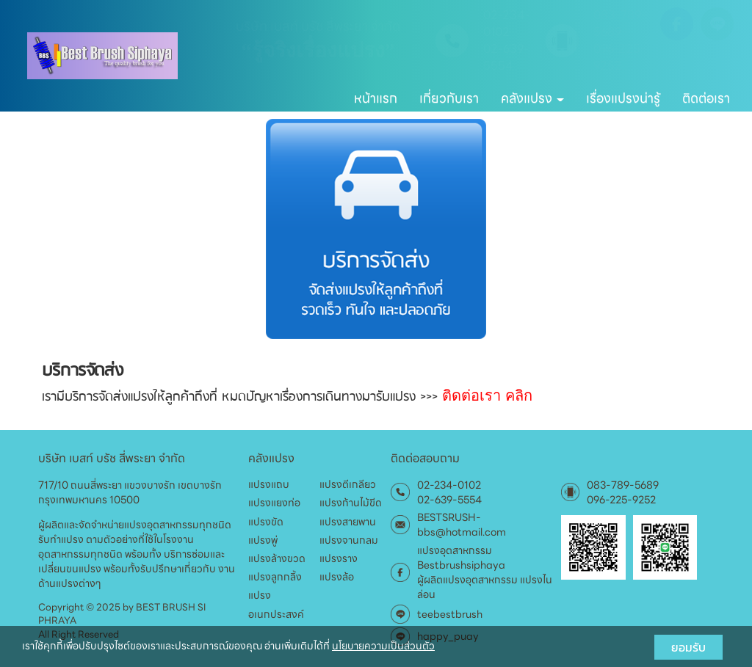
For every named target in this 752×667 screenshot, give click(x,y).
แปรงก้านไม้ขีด (350, 503)
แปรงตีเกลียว (347, 484)
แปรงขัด (265, 522)
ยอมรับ (688, 647)
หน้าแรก (375, 98)
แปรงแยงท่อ (274, 503)
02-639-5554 (506, 58)
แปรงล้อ (336, 577)
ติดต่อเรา (706, 98)
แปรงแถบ (268, 484)
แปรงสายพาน (347, 522)
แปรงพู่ (263, 540)
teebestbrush (449, 614)
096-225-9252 (619, 58)
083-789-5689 (619, 24)
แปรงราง (338, 558)
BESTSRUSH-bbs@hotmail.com (461, 524)
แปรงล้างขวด (277, 558)
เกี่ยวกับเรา (449, 98)
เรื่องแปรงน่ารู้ (623, 98)
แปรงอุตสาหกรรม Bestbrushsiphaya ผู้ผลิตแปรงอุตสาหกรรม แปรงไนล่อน (484, 572)
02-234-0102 (506, 24)
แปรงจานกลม (348, 540)
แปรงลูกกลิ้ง (275, 577)
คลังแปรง (532, 98)
